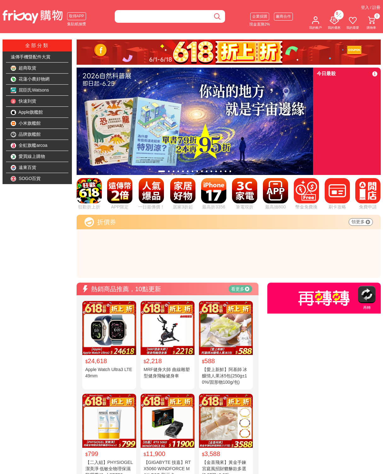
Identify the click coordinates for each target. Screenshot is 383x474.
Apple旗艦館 (27, 112)
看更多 (240, 288)
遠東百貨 (24, 168)
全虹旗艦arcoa (29, 145)
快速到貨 (24, 101)
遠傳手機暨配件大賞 (30, 56)
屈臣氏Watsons (30, 90)
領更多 (360, 221)
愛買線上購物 (28, 156)
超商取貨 (24, 68)
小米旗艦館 (26, 123)
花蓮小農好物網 (30, 79)
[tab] (161, 171)
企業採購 (259, 16)
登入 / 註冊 (371, 7)
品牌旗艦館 (26, 134)
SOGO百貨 (26, 179)
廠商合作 (283, 16)
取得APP (76, 16)
